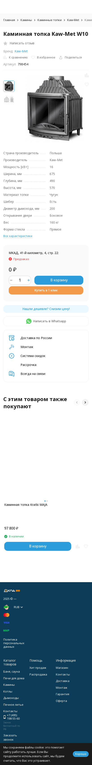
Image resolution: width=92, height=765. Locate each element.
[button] (76, 402)
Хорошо (80, 754)
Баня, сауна (11, 671)
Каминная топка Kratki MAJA (25, 504)
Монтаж (61, 688)
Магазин (62, 668)
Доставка (62, 681)
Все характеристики (17, 236)
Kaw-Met (73, 20)
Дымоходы (11, 698)
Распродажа (38, 674)
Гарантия (62, 694)
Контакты (63, 674)
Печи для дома (13, 678)
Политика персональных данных (13, 642)
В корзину (59, 280)
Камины (26, 20)
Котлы (7, 691)
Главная (9, 20)
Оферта (61, 701)
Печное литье (13, 705)
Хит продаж (37, 668)
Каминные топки (50, 20)
